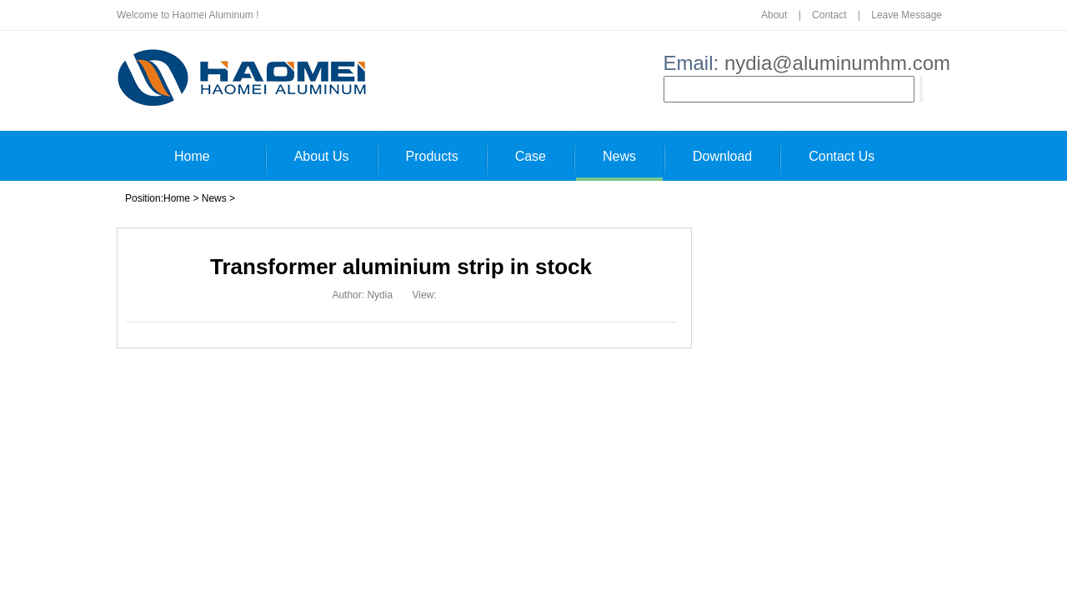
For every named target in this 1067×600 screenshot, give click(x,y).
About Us (321, 156)
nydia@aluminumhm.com (837, 63)
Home (192, 156)
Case (530, 156)
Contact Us (841, 156)
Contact (829, 15)
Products (432, 156)
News (619, 156)
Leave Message (906, 15)
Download (722, 156)
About (774, 15)
